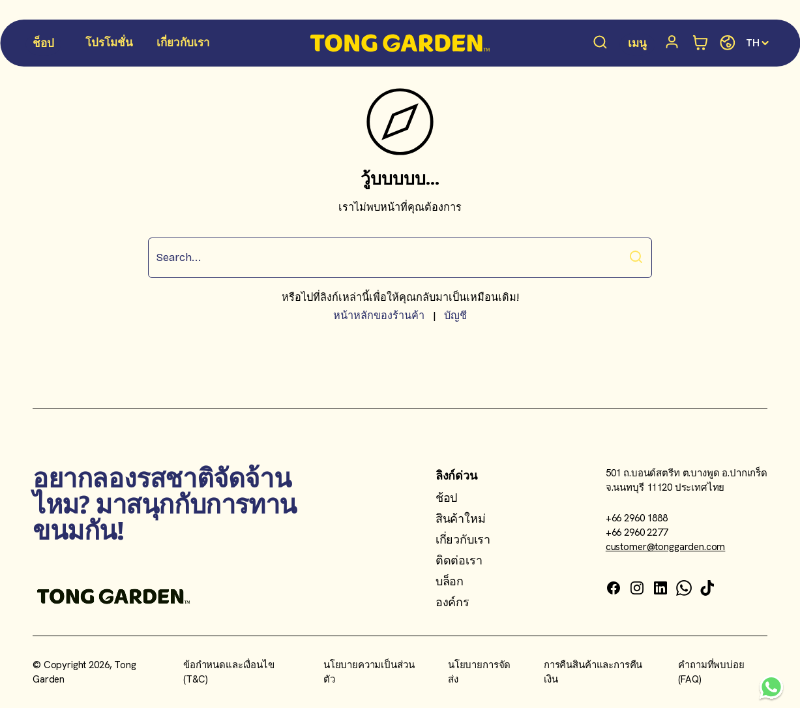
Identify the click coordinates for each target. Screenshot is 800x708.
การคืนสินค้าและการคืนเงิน (593, 672)
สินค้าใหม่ (461, 518)
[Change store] (727, 43)
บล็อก (450, 581)
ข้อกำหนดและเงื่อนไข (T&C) (228, 672)
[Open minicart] (700, 43)
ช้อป (446, 497)
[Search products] (600, 43)
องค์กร (452, 601)
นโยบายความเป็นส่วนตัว (369, 672)
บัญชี (455, 315)
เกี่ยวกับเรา (463, 539)
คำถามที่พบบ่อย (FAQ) (711, 672)
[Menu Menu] (637, 44)
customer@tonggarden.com (666, 546)
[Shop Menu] (43, 44)
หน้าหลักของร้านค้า (378, 315)
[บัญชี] (674, 43)
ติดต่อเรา (459, 560)
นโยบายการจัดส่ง (479, 672)
